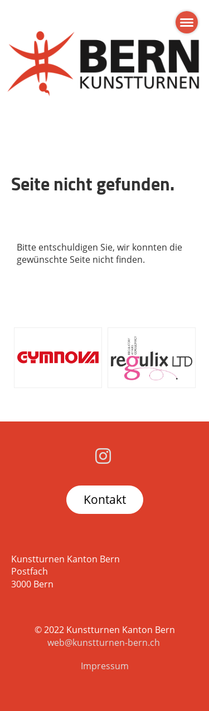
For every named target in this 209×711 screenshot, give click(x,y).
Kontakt (105, 499)
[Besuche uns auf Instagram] (103, 456)
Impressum (105, 666)
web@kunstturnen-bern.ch (103, 642)
